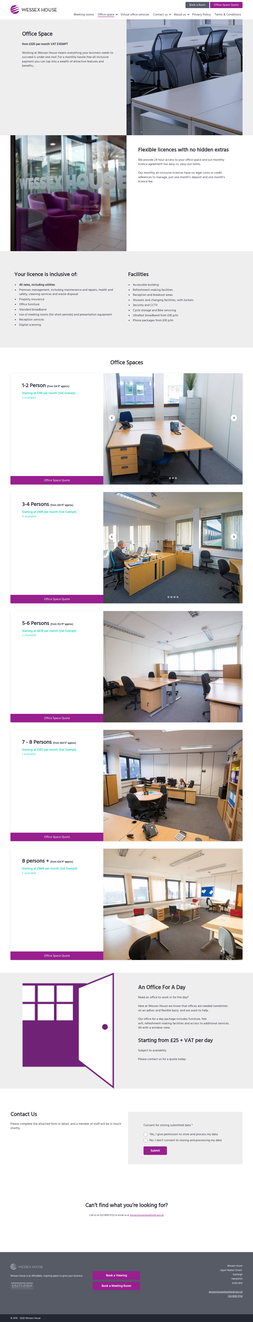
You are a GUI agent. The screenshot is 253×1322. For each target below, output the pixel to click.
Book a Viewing (116, 1275)
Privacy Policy (201, 14)
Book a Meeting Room (116, 1286)
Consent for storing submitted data (168, 1125)
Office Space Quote (226, 5)
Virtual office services (135, 14)
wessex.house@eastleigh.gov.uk (147, 1215)
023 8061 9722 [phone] (235, 1296)
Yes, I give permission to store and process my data (184, 1134)
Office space (106, 14)
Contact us (160, 14)
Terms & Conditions (228, 14)
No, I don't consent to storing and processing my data (186, 1140)
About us (180, 14)
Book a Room (197, 5)
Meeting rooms (84, 14)
